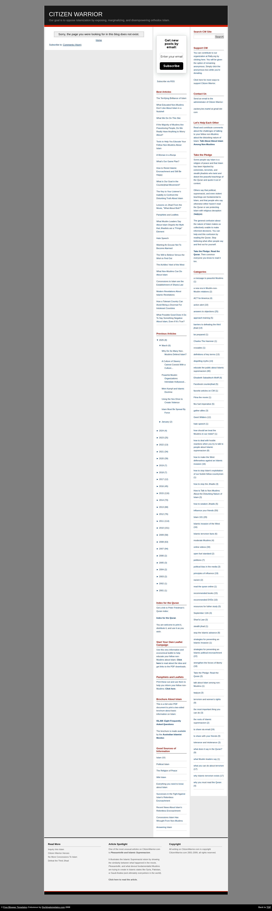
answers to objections (204, 311)
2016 (161, 486)
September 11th (201, 613)
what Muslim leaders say (205, 759)
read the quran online (204, 586)
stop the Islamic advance (205, 633)
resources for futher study (206, 606)
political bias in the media (206, 567)
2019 (161, 465)
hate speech (200, 424)
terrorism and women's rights (207, 699)
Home (99, 40)
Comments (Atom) (72, 45)
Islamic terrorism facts (204, 534)
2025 (161, 340)
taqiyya (198, 214)
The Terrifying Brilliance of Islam (171, 98)
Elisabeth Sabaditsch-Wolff (206, 378)
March (165, 345)
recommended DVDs (204, 600)
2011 (161, 521)
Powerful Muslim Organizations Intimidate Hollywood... (174, 378)
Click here (170, 689)
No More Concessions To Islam (62, 857)
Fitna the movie (201, 397)
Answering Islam (164, 827)
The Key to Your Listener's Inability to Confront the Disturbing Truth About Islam (169, 194)
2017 (161, 479)
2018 (161, 472)
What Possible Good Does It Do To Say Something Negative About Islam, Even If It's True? (171, 318)
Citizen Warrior (76, 14)
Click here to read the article (123, 879)
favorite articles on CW (205, 391)
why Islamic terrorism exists (207, 776)
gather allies (200, 410)
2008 (161, 542)
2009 (161, 535)
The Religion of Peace (166, 770)
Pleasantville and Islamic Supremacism (130, 852)
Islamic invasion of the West (207, 524)
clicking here (199, 59)
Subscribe (171, 66)
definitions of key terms (205, 354)
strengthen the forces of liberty (208, 663)
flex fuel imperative (203, 404)
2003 (161, 576)
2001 (161, 590)
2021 (161, 451)
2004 (161, 569)
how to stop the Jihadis (205, 484)
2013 (161, 507)
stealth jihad (200, 626)
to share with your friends (206, 736)
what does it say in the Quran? (208, 749)
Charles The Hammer (204, 341)
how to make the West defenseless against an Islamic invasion (208, 460)
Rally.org (212, 56)
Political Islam (162, 764)
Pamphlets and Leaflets (167, 215)
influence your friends (204, 510)
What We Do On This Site (168, 118)
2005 (161, 563)
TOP (269, 907)
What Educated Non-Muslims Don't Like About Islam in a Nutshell (170, 108)
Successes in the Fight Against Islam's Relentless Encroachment (170, 797)
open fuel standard (203, 553)
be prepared (200, 334)
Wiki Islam (161, 777)
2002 (161, 583)
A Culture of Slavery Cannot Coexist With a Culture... (173, 364)
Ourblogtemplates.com (53, 907)
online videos (200, 547)
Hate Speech (162, 238)
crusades (198, 348)
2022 (161, 444)
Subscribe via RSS (166, 81)
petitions (198, 560)
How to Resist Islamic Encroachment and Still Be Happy (168, 171)
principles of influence (204, 573)
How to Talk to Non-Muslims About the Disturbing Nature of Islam (208, 494)
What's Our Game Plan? (167, 161)
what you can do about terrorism (209, 766)
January (166, 422)
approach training (202, 318)
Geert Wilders (200, 417)
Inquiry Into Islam (56, 849)
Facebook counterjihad (205, 384)
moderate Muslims (203, 540)
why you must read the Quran (207, 782)
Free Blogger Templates (15, 907)
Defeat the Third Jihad (58, 861)
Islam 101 (161, 757)
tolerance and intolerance (206, 742)
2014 (161, 500)
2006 (161, 556)
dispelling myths (201, 361)
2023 (161, 437)
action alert (199, 305)
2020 (161, 458)
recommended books (204, 593)
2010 (161, 528)
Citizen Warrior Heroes (58, 853)
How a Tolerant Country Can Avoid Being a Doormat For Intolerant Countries (169, 304)
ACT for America (202, 298)
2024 (161, 430)
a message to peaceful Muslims (208, 278)
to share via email (202, 729)
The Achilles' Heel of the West (170, 265)
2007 (161, 549)
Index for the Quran (166, 618)
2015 (161, 493)
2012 (161, 514)
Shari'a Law (199, 619)
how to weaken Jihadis (205, 504)
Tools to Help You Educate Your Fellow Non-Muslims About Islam (171, 144)
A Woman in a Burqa (166, 155)
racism (197, 580)
